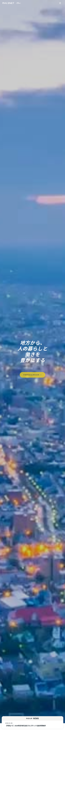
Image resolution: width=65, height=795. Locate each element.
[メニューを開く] (60, 3)
